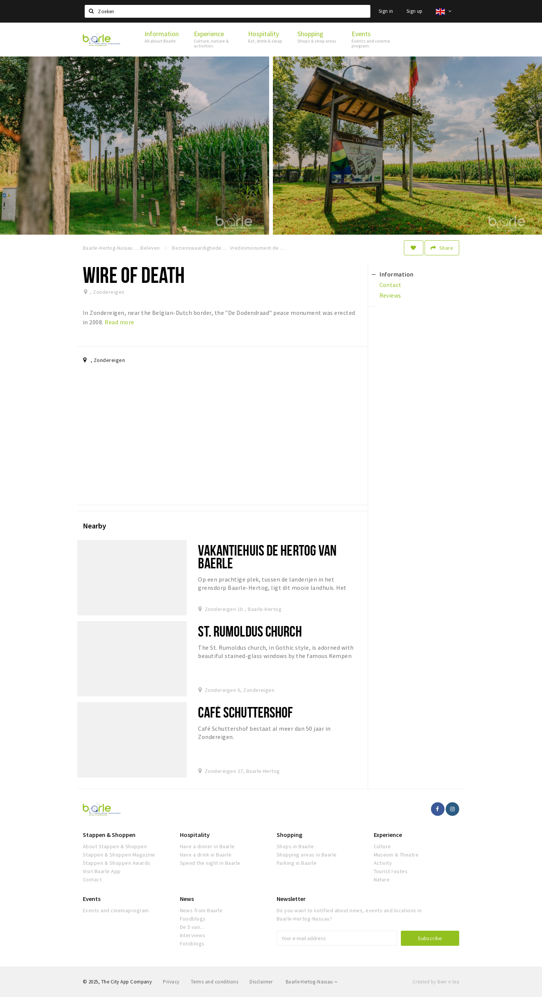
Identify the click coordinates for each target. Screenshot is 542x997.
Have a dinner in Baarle (207, 846)
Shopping (289, 834)
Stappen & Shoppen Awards (117, 863)
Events (91, 898)
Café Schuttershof (245, 712)
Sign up (414, 11)
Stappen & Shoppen (109, 834)
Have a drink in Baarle (206, 854)
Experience (388, 834)
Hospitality (195, 834)
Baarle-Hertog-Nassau (312, 982)
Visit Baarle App (102, 871)
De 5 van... (192, 927)
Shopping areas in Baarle (307, 854)
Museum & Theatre (396, 854)
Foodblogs (193, 918)
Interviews (193, 935)
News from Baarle (201, 910)
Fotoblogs (192, 943)
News (187, 898)
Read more (119, 322)
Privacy (171, 982)
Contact (92, 879)
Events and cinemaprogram (116, 910)
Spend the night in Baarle (210, 863)
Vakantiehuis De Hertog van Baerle (267, 556)
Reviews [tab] (390, 295)
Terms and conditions (215, 982)
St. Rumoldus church (249, 631)
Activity (383, 863)
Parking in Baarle (297, 863)
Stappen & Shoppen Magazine (119, 854)
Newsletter (291, 898)
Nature (382, 879)
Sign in (386, 11)
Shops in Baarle (295, 846)
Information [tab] (396, 274)
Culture (382, 846)
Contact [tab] (390, 285)
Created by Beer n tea (436, 982)
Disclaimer (261, 982)
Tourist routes (391, 871)
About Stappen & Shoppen (115, 846)
